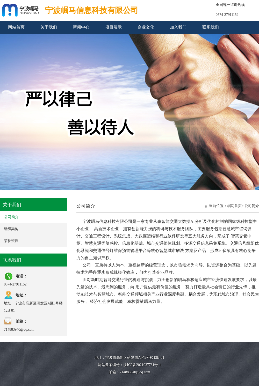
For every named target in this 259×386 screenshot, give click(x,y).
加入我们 (178, 27)
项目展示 (113, 27)
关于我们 (48, 27)
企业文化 (146, 27)
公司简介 (11, 217)
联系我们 (210, 27)
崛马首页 (234, 206)
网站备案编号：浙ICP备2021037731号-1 (129, 365)
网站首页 (16, 27)
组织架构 (11, 229)
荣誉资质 (11, 241)
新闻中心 (81, 27)
